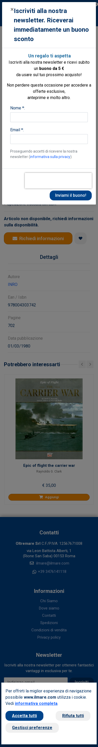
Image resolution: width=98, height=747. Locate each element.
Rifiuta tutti (73, 715)
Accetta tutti (24, 715)
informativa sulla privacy (50, 157)
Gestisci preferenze (32, 727)
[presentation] (58, 180)
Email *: (17, 129)
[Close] (12, 9)
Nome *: (17, 108)
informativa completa (36, 703)
